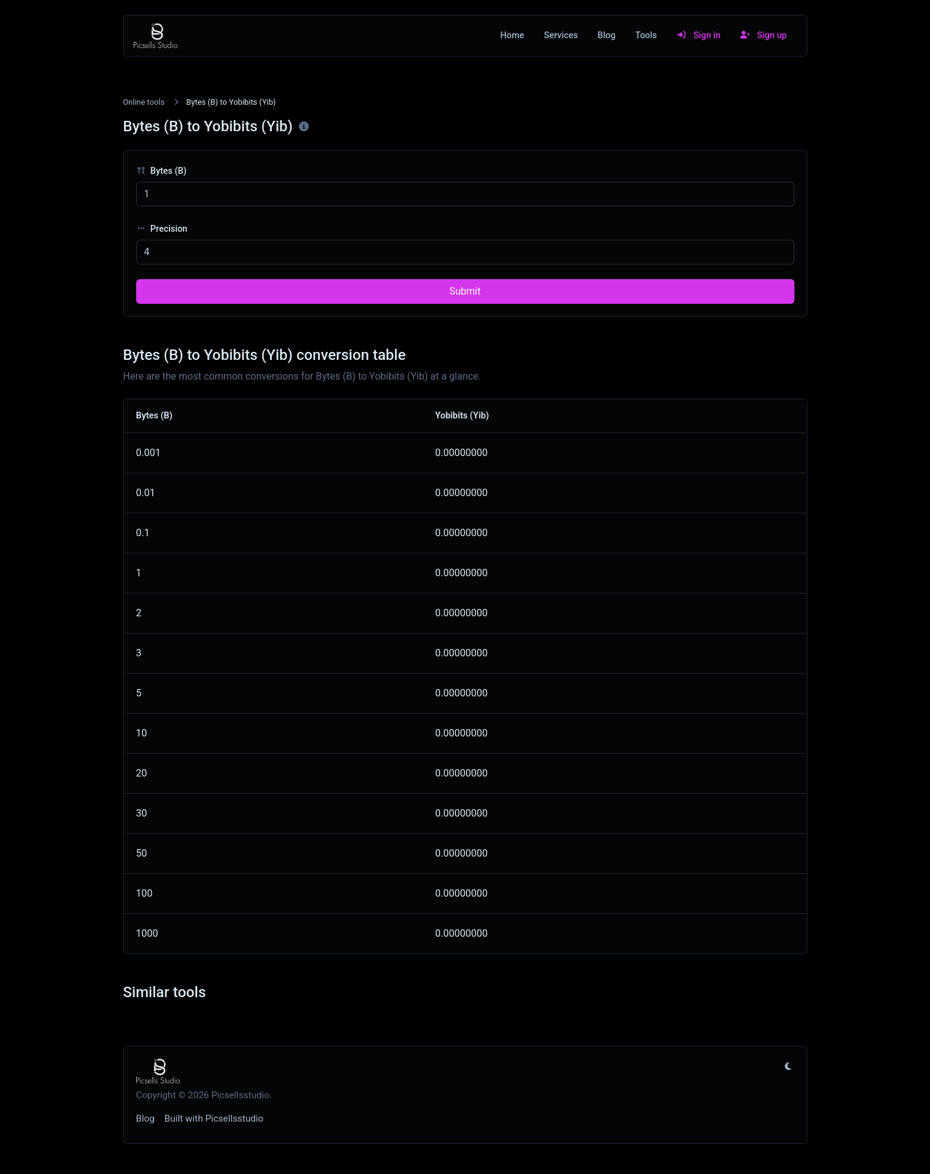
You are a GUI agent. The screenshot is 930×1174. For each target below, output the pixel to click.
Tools (646, 35)
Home (512, 35)
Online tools (144, 102)
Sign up (763, 35)
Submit (464, 291)
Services (560, 35)
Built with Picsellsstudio (214, 1118)
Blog (607, 35)
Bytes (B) (161, 171)
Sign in (698, 35)
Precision (162, 229)
